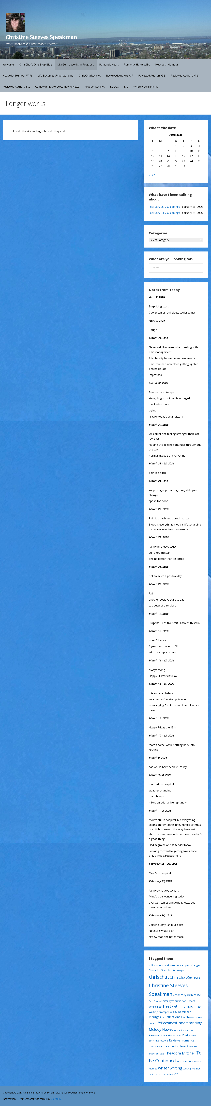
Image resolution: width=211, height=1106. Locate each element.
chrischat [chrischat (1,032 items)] (159, 977)
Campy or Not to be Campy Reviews (57, 86)
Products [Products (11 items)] (193, 1035)
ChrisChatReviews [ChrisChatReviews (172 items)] (185, 977)
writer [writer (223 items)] (163, 1068)
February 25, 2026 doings (164, 207)
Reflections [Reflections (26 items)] (162, 1040)
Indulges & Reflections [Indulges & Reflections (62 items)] (164, 1017)
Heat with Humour (166, 64)
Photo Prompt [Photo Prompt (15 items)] (175, 1035)
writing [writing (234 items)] (176, 1068)
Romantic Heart (109, 64)
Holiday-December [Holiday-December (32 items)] (179, 1012)
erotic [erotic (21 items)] (178, 1000)
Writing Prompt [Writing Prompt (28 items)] (191, 1068)
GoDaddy (56, 1098)
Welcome (8, 64)
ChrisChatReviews (90, 75)
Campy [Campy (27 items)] (184, 965)
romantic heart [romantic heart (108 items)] (176, 1046)
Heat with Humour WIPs (17, 75)
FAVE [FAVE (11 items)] (184, 1001)
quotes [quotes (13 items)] (152, 1040)
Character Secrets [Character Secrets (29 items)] (159, 970)
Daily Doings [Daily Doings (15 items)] (155, 1001)
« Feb (152, 175)
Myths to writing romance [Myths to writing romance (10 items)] (181, 1030)
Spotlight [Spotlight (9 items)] (193, 1047)
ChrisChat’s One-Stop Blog (35, 64)
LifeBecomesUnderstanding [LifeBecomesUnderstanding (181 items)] (178, 1022)
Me (126, 86)
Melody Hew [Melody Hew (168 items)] (159, 1029)
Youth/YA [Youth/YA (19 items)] (173, 1074)
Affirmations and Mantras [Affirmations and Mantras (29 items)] (164, 965)
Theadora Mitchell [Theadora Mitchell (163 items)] (180, 1053)
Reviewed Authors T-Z (16, 86)
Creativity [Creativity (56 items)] (179, 995)
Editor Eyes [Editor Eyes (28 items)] (167, 1000)
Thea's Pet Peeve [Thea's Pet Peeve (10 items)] (156, 1054)
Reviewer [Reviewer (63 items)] (175, 1040)
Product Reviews (95, 86)
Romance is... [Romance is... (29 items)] (156, 1046)
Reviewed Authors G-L (152, 75)
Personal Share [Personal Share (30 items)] (158, 1035)
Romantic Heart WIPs (137, 64)
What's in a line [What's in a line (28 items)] (185, 1061)
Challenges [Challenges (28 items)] (194, 965)
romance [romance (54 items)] (188, 1040)
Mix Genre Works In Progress (75, 64)
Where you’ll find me (145, 86)
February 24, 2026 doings (164, 213)
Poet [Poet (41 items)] (185, 1035)
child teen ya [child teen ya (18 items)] (177, 970)
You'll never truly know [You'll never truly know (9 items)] (158, 1074)
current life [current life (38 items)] (194, 995)
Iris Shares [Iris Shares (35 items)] (187, 1017)
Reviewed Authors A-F (119, 75)
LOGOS (114, 86)
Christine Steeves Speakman (41, 37)
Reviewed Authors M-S (185, 75)
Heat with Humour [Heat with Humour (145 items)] (179, 1006)
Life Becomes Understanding (56, 75)
